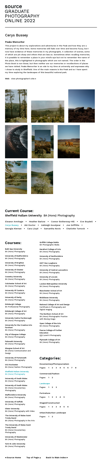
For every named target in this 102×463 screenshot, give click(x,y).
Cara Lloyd (32, 228)
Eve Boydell (86, 221)
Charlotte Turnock (75, 228)
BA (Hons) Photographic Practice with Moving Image (53, 316)
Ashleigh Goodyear (51, 225)
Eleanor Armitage (14, 221)
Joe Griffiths (72, 225)
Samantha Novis (52, 228)
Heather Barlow (37, 221)
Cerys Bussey (12, 225)
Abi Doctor (29, 225)
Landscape (45, 383)
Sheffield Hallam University (40, 215)
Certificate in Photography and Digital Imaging (55, 307)
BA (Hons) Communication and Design (18, 350)
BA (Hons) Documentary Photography (16, 387)
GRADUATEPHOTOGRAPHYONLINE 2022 (22, 15)
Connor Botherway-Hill (63, 221)
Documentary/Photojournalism (54, 364)
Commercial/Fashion (49, 374)
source (13, 6)
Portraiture (45, 393)
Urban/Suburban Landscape (53, 413)
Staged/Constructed (50, 403)
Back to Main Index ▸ (57, 457)
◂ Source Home (13, 457)
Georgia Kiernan (13, 228)
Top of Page (33, 457)
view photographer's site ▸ (23, 79)
